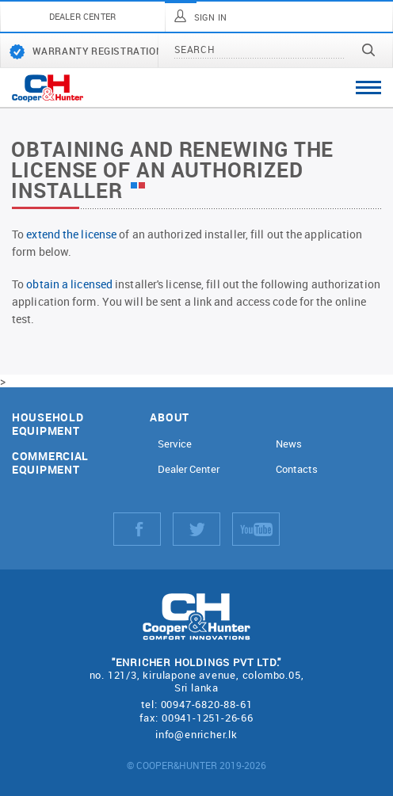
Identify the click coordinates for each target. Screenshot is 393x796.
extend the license (71, 234)
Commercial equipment (50, 463)
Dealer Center (188, 469)
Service (175, 444)
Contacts (297, 469)
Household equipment (47, 424)
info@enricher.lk (196, 734)
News (289, 444)
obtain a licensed (69, 283)
